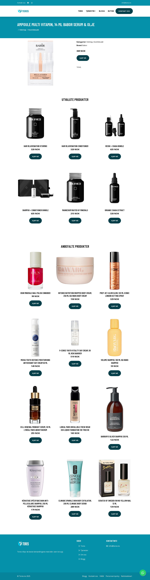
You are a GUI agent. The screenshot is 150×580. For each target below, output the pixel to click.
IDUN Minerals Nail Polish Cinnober (35, 293)
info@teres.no (126, 3)
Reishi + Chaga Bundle (114, 146)
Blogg (102, 11)
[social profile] (28, 3)
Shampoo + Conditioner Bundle (35, 210)
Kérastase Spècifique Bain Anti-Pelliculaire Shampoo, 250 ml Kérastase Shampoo (35, 503)
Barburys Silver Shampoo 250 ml (114, 436)
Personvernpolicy (112, 576)
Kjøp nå (83, 58)
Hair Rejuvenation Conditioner (75, 146)
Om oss (83, 555)
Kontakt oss (124, 11)
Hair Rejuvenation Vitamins (35, 146)
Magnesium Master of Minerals (75, 210)
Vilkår (102, 576)
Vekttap (22, 30)
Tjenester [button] (90, 11)
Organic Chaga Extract (114, 210)
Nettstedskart (126, 576)
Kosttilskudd (33, 30)
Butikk (111, 11)
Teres (80, 11)
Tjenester (84, 550)
